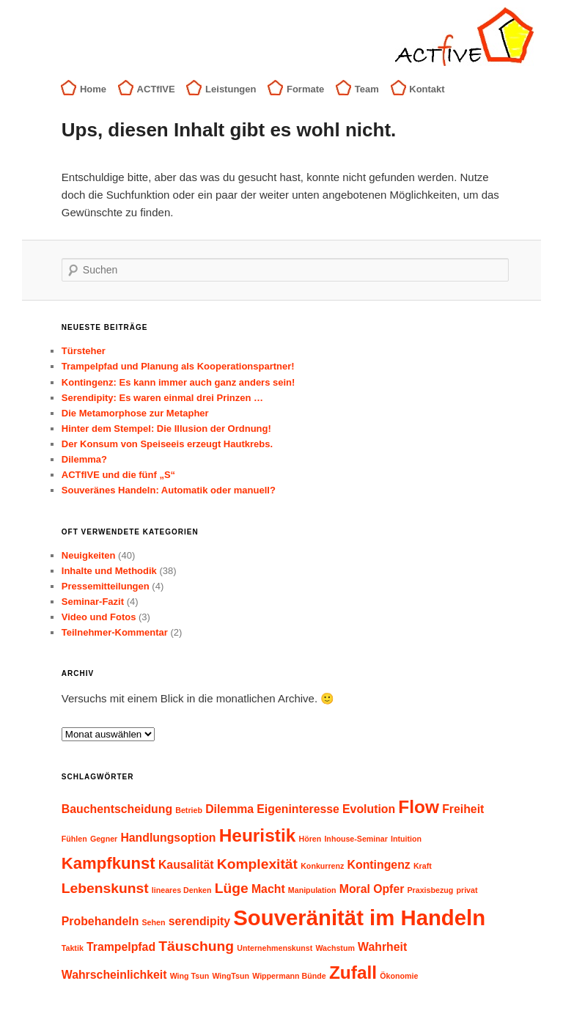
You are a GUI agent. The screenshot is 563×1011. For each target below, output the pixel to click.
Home (93, 89)
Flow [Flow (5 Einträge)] (418, 807)
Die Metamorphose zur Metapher (135, 413)
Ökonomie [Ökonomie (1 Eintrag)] (399, 975)
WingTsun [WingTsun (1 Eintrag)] (230, 975)
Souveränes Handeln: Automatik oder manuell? (169, 490)
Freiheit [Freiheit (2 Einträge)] (463, 809)
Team (367, 89)
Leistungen (230, 89)
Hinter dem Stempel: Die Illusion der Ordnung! (166, 428)
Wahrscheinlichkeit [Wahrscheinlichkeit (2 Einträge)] (114, 974)
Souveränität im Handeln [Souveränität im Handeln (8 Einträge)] (359, 917)
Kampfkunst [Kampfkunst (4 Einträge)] (108, 863)
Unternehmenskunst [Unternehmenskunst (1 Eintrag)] (274, 948)
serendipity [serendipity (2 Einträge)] (199, 921)
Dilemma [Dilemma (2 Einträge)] (229, 809)
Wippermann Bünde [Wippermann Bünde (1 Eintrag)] (289, 975)
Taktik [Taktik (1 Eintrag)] (73, 948)
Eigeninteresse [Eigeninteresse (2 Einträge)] (298, 809)
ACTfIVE (156, 89)
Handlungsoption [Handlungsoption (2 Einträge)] (168, 837)
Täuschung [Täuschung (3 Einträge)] (196, 946)
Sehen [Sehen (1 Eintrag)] (154, 922)
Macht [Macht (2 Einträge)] (268, 889)
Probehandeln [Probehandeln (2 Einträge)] (100, 921)
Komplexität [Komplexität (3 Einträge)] (257, 864)
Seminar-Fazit (93, 601)
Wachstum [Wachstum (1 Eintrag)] (334, 948)
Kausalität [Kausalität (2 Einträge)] (186, 865)
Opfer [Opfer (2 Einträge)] (388, 889)
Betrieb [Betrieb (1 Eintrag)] (188, 810)
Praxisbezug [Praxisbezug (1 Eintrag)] (431, 890)
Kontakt (426, 89)
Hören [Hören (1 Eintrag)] (309, 838)
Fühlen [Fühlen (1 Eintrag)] (74, 838)
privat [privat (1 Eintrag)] (466, 890)
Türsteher (84, 350)
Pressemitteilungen (106, 586)
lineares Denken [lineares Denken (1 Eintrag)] (182, 890)
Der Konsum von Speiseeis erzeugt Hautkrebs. (167, 443)
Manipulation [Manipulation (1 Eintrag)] (312, 890)
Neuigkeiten (89, 555)
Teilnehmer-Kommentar (115, 632)
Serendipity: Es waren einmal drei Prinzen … (162, 397)
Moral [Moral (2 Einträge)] (354, 889)
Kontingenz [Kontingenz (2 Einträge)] (379, 865)
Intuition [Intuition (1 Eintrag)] (406, 838)
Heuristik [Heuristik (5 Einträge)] (257, 835)
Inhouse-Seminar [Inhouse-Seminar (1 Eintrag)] (355, 838)
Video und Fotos (99, 616)
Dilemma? (84, 459)
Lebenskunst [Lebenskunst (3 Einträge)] (105, 888)
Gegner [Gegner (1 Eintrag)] (103, 838)
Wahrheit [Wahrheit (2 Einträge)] (382, 947)
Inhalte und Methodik (109, 570)
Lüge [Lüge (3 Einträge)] (232, 888)
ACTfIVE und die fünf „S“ (118, 474)
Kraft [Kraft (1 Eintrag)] (422, 865)
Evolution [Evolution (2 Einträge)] (368, 809)
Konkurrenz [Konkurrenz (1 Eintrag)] (322, 865)
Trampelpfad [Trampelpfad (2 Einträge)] (121, 947)
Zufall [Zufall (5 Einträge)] (353, 972)
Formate (305, 89)
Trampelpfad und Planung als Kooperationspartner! (178, 366)
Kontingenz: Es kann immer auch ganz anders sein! (178, 382)
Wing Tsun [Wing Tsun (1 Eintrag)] (190, 975)
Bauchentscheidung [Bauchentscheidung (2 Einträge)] (117, 809)
